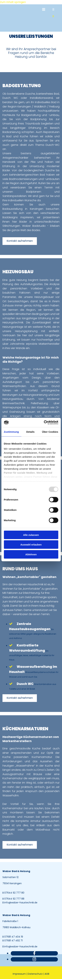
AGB (47, 974)
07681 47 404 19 (13, 936)
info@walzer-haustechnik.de (20, 902)
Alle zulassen (31, 534)
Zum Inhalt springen (13, 2)
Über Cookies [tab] (50, 431)
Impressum (19, 974)
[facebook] (34, 953)
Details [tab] (30, 431)
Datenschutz (35, 974)
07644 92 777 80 (14, 892)
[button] (19, 241)
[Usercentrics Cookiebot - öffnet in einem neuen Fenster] (44, 422)
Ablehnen (31, 554)
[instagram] (34, 959)
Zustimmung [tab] (11, 431)
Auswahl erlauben (30, 544)
